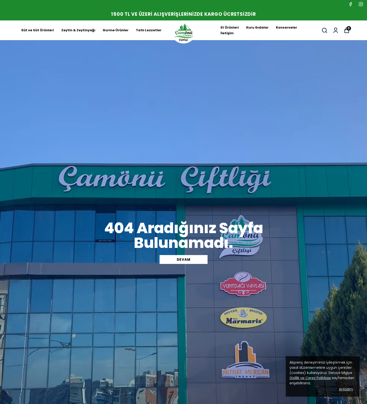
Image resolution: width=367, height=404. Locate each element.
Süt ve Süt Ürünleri (37, 30)
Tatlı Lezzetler (148, 30)
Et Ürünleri (230, 27)
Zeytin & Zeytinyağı (78, 30)
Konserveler (286, 27)
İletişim (227, 33)
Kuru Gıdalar (257, 27)
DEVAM (184, 259)
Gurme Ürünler (115, 30)
